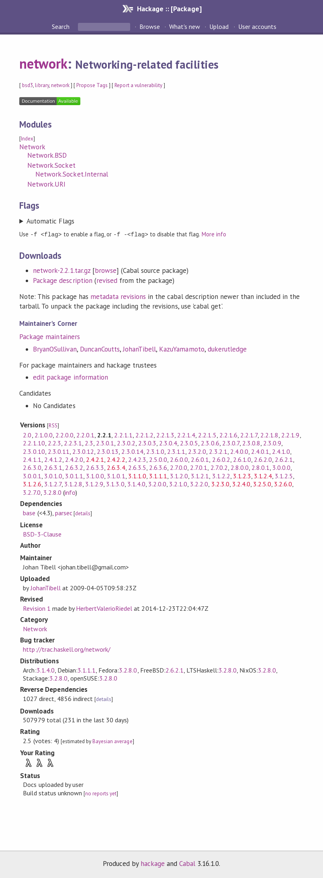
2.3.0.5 (189, 443)
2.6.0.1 (200, 459)
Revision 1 (36, 608)
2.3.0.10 (34, 451)
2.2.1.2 (144, 435)
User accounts (257, 26)
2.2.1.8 (269, 435)
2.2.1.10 (34, 443)
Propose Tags (92, 85)
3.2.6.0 (283, 484)
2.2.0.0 (64, 435)
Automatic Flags (50, 221)
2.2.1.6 (228, 435)
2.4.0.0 (239, 451)
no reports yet (101, 793)
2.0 (27, 435)
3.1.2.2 (221, 476)
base (29, 512)
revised (106, 280)
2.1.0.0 (44, 435)
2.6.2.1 (284, 459)
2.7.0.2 (219, 467)
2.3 (89, 443)
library (42, 85)
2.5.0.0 (158, 459)
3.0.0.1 (32, 476)
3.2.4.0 (241, 484)
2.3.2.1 (218, 451)
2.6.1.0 (242, 459)
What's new (184, 26)
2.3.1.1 (176, 451)
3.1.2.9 (94, 484)
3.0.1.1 (74, 476)
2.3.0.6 (210, 443)
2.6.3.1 (53, 467)
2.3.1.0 (155, 451)
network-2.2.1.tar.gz (61, 270)
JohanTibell (139, 348)
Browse (149, 26)
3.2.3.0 (220, 484)
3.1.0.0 (95, 476)
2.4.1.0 (281, 451)
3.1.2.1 (200, 476)
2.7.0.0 (178, 467)
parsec (63, 512)
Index (27, 138)
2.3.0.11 (59, 451)
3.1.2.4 (263, 476)
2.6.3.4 (116, 467)
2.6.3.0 (32, 467)
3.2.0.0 (157, 484)
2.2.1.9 (290, 435)
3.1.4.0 (136, 484)
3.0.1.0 (53, 476)
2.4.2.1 (95, 459)
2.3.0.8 (251, 443)
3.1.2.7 (52, 484)
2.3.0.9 (272, 443)
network (43, 63)
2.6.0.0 (179, 459)
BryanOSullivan (54, 348)
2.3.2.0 (197, 451)
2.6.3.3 (95, 467)
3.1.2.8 (73, 484)
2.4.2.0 (74, 459)
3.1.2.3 (242, 476)
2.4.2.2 (116, 459)
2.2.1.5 (207, 435)
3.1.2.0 (179, 476)
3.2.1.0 (178, 484)
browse (106, 270)
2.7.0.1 (198, 467)
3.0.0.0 (281, 467)
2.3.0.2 (126, 443)
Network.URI (46, 184)
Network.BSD (47, 155)
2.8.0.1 (260, 467)
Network (32, 146)
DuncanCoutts (100, 348)
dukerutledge (227, 348)
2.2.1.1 (123, 435)
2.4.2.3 (137, 459)
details (82, 513)
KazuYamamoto (181, 348)
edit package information (70, 376)
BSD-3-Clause (42, 534)
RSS (53, 425)
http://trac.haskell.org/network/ (66, 649)
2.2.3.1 (73, 443)
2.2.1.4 (186, 435)
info (70, 492)
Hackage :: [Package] (169, 8)
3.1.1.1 (158, 476)
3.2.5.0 (262, 484)
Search (61, 26)
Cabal (187, 863)
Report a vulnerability (138, 85)
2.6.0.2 (221, 459)
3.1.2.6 (32, 484)
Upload (219, 26)
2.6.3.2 (74, 467)
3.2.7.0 (31, 492)
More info (214, 234)
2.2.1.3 (165, 435)
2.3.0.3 (147, 443)
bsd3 (27, 85)
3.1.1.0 (137, 476)
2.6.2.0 (263, 459)
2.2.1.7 (249, 435)
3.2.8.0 (52, 492)
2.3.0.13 (108, 451)
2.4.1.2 (53, 459)
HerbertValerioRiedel (104, 608)
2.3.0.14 (132, 451)
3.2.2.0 (199, 484)
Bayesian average (112, 741)
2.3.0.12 (83, 451)
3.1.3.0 (115, 484)
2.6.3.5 (137, 467)
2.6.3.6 (158, 467)
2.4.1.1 (32, 459)
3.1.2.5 (284, 476)
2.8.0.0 (240, 467)
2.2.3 (54, 443)
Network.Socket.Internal (71, 174)
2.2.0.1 (85, 435)
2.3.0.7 (230, 443)
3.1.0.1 (116, 476)
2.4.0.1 (260, 451)
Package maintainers (49, 336)
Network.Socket (51, 165)
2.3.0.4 (168, 443)
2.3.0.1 (105, 443)
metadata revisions (118, 296)
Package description (62, 280)
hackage (153, 863)
